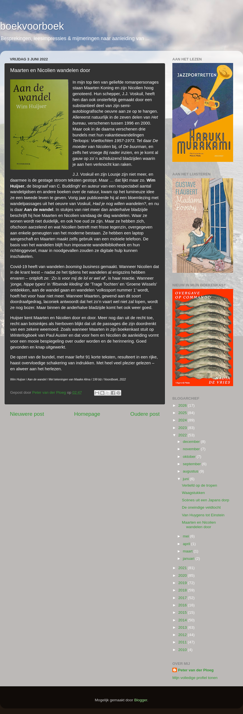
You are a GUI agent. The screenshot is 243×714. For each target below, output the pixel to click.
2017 (183, 598)
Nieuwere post (27, 414)
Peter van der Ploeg (196, 670)
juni (186, 479)
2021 (183, 568)
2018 (183, 590)
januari (189, 558)
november (192, 449)
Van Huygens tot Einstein (203, 515)
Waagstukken (193, 493)
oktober (190, 456)
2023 (183, 428)
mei (186, 536)
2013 (183, 627)
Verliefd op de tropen (199, 485)
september (192, 464)
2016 (183, 605)
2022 (183, 435)
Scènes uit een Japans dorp (205, 500)
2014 (183, 620)
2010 (183, 650)
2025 (183, 413)
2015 (183, 612)
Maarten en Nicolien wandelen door (199, 524)
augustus (191, 471)
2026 (183, 405)
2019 (183, 583)
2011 (183, 642)
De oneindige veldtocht (201, 507)
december (192, 441)
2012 (183, 635)
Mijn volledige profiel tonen (195, 678)
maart (188, 551)
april (187, 544)
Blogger (140, 700)
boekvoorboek (32, 26)
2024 (183, 420)
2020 (183, 575)
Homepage (87, 414)
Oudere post (145, 414)
